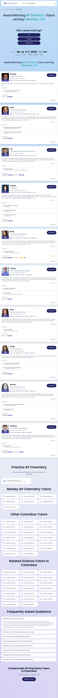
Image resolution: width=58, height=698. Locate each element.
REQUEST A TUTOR (29, 679)
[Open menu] (55, 3)
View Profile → (53, 100)
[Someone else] (29, 43)
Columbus (12, 9)
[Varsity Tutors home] (10, 3)
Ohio (7, 9)
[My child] (29, 39)
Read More (53, 122)
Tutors (2, 9)
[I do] (29, 35)
